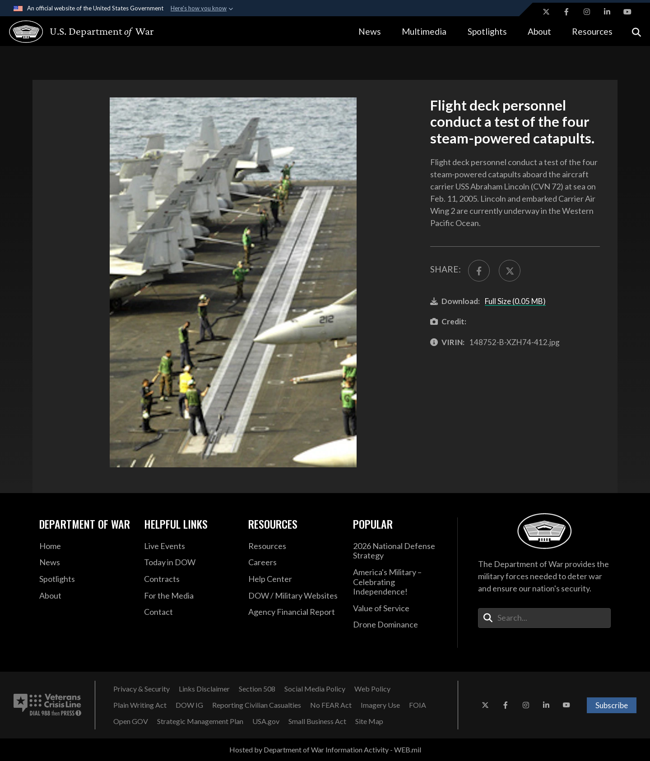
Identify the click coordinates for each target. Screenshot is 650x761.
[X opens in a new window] (546, 11)
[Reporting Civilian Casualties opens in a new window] (257, 705)
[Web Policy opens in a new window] (372, 689)
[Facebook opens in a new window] (566, 11)
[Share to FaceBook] (479, 270)
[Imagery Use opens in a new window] (380, 705)
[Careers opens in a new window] (293, 562)
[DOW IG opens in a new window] (189, 705)
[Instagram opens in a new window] (587, 11)
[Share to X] (509, 270)
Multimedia (424, 31)
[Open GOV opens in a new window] (131, 721)
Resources (592, 31)
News (369, 31)
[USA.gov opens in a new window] (266, 721)
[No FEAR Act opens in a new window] (331, 705)
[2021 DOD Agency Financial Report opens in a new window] (293, 612)
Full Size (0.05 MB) (515, 301)
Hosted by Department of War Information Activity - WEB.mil (325, 749)
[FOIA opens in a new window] (417, 705)
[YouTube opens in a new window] (627, 11)
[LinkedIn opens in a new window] (607, 11)
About (539, 31)
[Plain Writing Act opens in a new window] (140, 705)
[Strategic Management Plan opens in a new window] (200, 721)
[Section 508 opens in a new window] (257, 689)
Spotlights (487, 31)
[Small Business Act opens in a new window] (317, 721)
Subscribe (611, 705)
